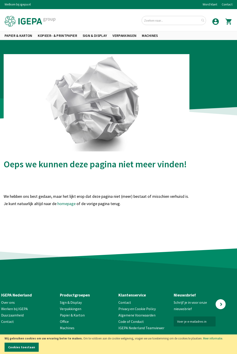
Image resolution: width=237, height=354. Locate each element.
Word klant (210, 4)
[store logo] (30, 21)
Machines (67, 328)
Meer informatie (212, 338)
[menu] (118, 35)
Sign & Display (71, 302)
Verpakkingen (70, 308)
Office (64, 321)
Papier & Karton (72, 315)
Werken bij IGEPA (14, 308)
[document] (118, 344)
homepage (66, 203)
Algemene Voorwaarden (136, 315)
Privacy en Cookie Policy (137, 308)
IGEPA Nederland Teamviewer (141, 328)
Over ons (8, 302)
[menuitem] (18, 35)
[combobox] (174, 20)
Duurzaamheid (12, 315)
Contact (227, 4)
